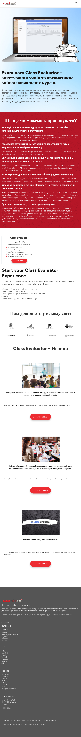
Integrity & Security (39, 724)
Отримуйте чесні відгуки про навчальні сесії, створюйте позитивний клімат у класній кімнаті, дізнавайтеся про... (38, 479)
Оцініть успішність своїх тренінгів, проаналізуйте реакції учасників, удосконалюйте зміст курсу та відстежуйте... (38, 405)
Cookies (4, 647)
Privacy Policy (27, 724)
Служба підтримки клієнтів (5, 639)
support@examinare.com (10, 635)
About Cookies (17, 724)
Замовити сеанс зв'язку (5, 680)
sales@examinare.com (9, 688)
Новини (4, 684)
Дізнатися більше (40, 417)
